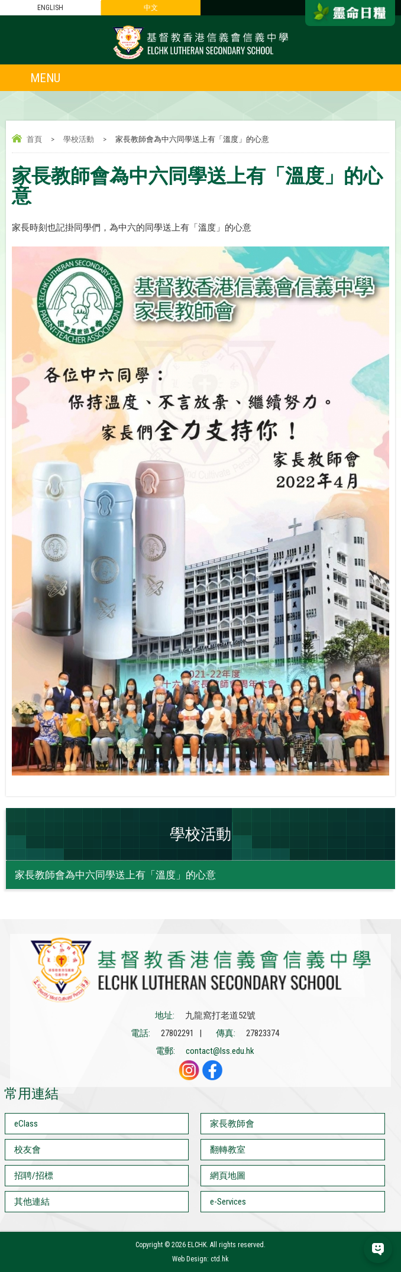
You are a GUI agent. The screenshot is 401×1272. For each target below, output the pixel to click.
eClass (26, 1123)
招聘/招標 (33, 1175)
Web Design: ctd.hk (200, 1259)
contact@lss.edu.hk (220, 1051)
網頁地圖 (227, 1175)
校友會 (27, 1149)
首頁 (34, 139)
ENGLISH (50, 8)
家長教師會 (232, 1123)
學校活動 (78, 139)
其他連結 (32, 1201)
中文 (151, 8)
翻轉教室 (227, 1149)
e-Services (228, 1201)
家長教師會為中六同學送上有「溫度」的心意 (115, 875)
